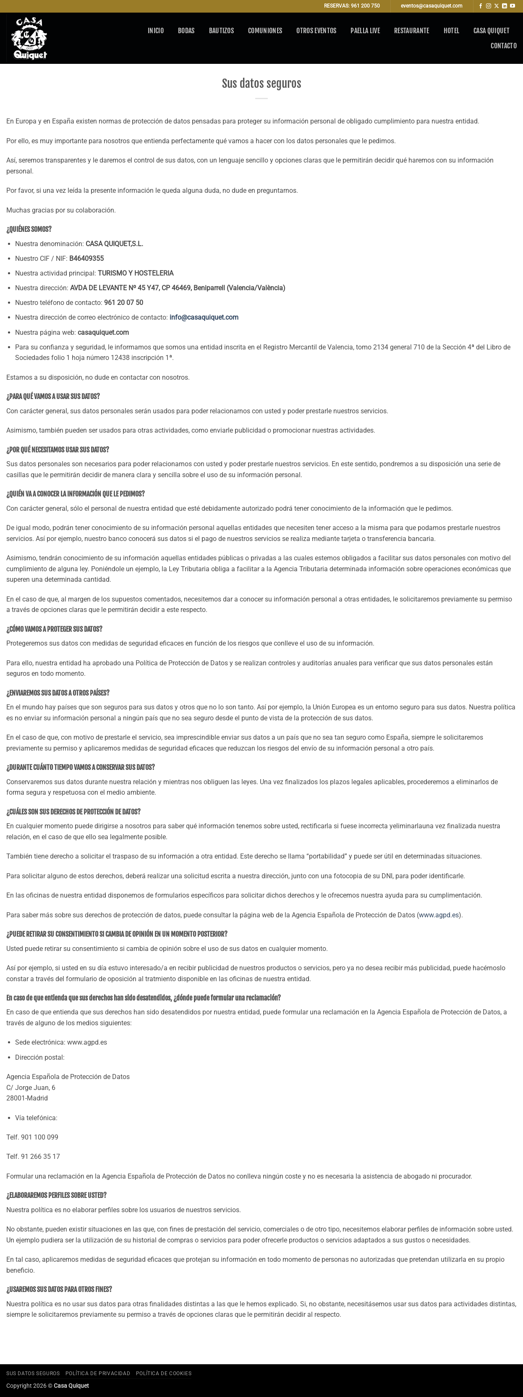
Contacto (504, 46)
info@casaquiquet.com (204, 317)
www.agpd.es (439, 915)
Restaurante (411, 30)
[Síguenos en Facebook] (480, 6)
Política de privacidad (97, 1373)
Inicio (156, 30)
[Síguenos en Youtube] (512, 6)
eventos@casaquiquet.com (432, 6)
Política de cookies (164, 1373)
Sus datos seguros (33, 1373)
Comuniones (265, 30)
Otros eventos (316, 30)
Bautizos (221, 30)
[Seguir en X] (496, 6)
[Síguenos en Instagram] (488, 6)
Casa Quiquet (491, 30)
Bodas (186, 30)
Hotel (452, 30)
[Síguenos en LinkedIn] (504, 6)
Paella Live (365, 30)
